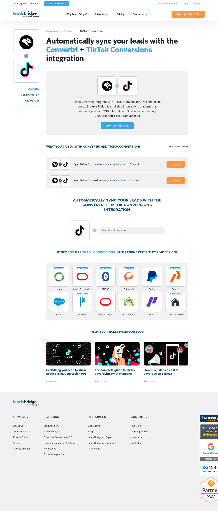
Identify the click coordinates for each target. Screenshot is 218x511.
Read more (52, 381)
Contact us (136, 443)
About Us (18, 426)
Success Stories (21, 449)
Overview (33, 89)
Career (17, 443)
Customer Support (169, 3)
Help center (137, 437)
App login (136, 426)
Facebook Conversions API (58, 437)
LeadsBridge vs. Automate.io (103, 443)
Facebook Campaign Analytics (59, 443)
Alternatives (32, 101)
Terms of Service (22, 431)
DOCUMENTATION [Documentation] (178, 146)
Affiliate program (139, 431)
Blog (90, 431)
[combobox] (132, 230)
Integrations (101, 14)
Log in (186, 3)
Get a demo (94, 426)
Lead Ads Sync (51, 426)
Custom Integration (54, 454)
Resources (138, 14)
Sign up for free (117, 125)
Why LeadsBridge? (77, 14)
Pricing (121, 14)
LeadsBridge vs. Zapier (100, 437)
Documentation (30, 95)
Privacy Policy (20, 437)
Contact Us (199, 3)
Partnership (94, 449)
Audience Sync (52, 431)
